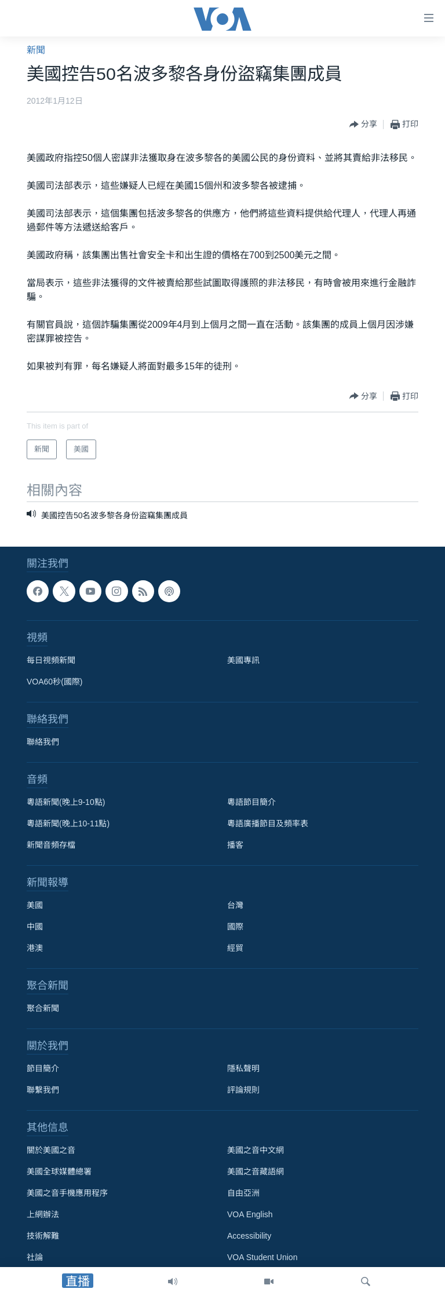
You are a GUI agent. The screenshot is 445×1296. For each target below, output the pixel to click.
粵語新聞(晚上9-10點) (66, 802)
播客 (235, 845)
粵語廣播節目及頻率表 (267, 823)
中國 (35, 926)
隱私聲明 (243, 1068)
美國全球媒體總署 (59, 1171)
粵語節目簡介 (251, 802)
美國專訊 (243, 660)
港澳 (35, 948)
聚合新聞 (43, 1008)
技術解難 (43, 1235)
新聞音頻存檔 (51, 845)
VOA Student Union (262, 1257)
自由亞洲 (243, 1193)
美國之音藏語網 (255, 1171)
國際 (235, 926)
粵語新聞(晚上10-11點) (68, 823)
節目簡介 (43, 1068)
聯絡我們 (43, 741)
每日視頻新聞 (51, 660)
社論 (35, 1257)
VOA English (250, 1214)
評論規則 (243, 1089)
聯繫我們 (43, 1089)
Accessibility (249, 1235)
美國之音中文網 (255, 1150)
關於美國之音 (51, 1150)
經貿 (235, 948)
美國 (35, 905)
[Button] (363, 124)
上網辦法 (43, 1214)
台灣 (235, 905)
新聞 (36, 50)
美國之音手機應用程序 (67, 1193)
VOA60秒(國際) (54, 681)
